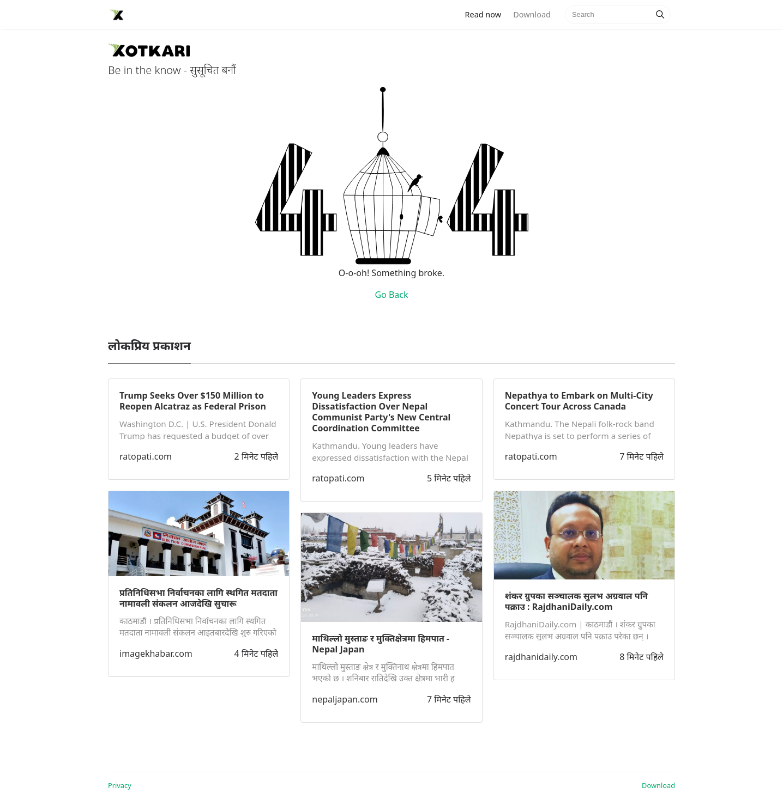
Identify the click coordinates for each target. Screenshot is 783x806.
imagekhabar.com (155, 654)
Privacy (119, 785)
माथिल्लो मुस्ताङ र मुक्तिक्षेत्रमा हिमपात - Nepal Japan (380, 643)
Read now (486, 14)
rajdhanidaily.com (541, 657)
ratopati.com (145, 456)
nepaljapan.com (344, 699)
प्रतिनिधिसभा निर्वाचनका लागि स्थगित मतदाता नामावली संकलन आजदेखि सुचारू (198, 598)
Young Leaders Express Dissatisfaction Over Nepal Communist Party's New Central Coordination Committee (381, 411)
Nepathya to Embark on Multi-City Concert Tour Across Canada (579, 400)
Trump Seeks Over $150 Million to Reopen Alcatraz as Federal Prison (192, 400)
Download (531, 14)
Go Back (391, 295)
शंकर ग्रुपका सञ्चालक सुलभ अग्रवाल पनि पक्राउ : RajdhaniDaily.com (576, 601)
